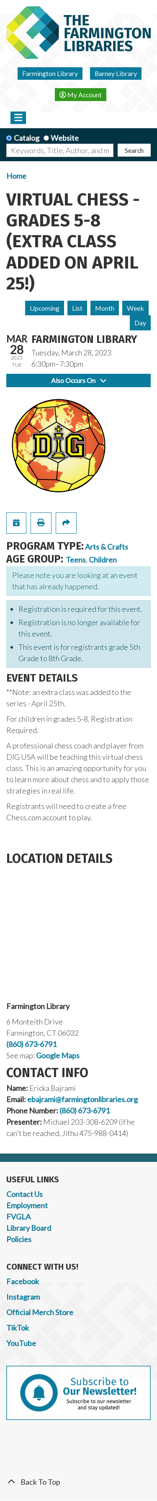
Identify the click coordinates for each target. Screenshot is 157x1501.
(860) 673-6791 (31, 1044)
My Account (80, 95)
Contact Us (24, 1194)
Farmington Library (50, 73)
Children (103, 559)
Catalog (26, 137)
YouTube (21, 1343)
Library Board (28, 1227)
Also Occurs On (78, 380)
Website (65, 137)
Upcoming (44, 308)
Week (135, 308)
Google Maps (58, 1055)
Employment (27, 1205)
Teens (76, 559)
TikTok (17, 1327)
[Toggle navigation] (18, 118)
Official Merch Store (39, 1312)
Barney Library (116, 73)
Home (16, 175)
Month (104, 308)
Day (140, 323)
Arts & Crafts (106, 546)
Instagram (23, 1296)
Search (134, 150)
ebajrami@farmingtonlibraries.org (82, 1099)
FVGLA (18, 1216)
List (77, 308)
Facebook (22, 1281)
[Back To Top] (78, 1482)
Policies (18, 1239)
